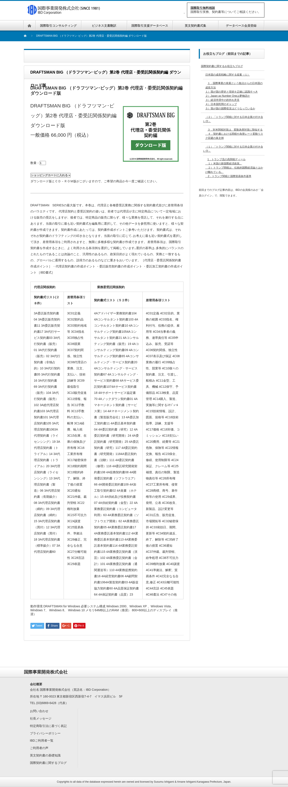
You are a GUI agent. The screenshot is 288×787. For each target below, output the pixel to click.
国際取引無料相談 (202, 8)
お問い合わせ (39, 711)
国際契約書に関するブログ (48, 763)
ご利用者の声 (39, 748)
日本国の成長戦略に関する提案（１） (227, 74)
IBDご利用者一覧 (41, 740)
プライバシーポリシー (45, 733)
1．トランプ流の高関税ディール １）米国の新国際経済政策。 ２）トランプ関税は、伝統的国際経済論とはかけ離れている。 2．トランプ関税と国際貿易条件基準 (234, 168)
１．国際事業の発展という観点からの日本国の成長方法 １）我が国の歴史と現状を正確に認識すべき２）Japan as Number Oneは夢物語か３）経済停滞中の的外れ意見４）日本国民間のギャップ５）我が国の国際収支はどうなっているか (234, 96)
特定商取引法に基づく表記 (48, 726)
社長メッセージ (40, 718)
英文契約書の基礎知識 (45, 755)
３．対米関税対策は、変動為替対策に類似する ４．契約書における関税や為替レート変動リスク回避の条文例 (234, 133)
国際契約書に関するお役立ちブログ (222, 66)
